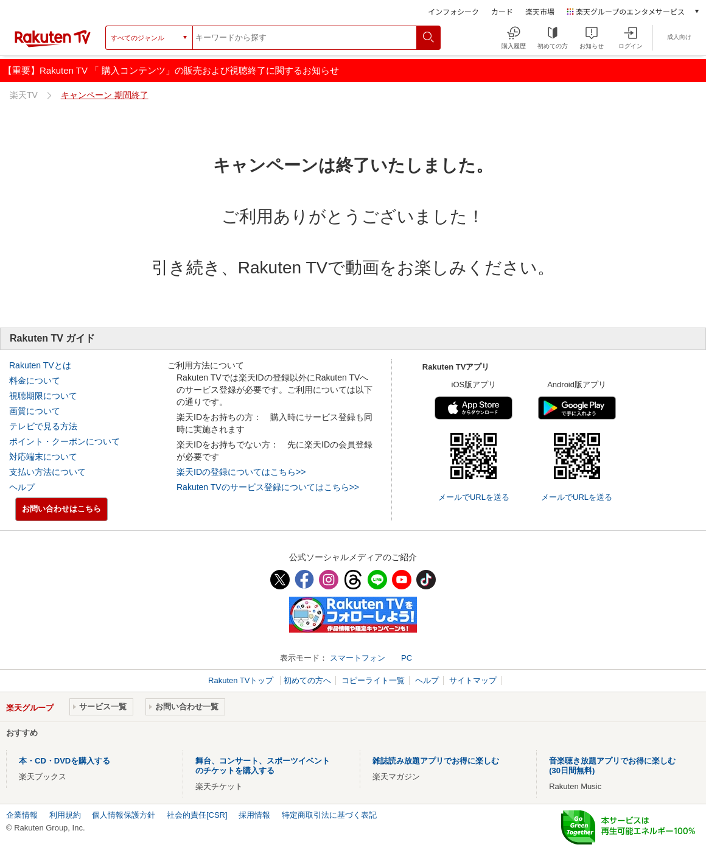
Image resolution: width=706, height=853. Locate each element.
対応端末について (43, 457)
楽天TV (24, 95)
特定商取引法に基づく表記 (329, 815)
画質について (34, 411)
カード (502, 11)
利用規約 (65, 815)
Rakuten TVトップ (242, 680)
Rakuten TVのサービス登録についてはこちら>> (268, 487)
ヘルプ (22, 487)
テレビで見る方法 (43, 426)
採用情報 (254, 815)
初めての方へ (307, 680)
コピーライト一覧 (373, 680)
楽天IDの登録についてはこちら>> (241, 472)
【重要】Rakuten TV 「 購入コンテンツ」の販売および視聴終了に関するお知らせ (171, 70)
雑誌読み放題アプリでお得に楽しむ (435, 760)
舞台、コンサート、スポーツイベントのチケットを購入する (262, 765)
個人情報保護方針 (123, 815)
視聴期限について (43, 396)
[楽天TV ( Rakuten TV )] (53, 41)
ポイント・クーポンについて (64, 441)
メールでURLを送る (473, 497)
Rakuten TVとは (40, 365)
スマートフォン (357, 657)
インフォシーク (453, 11)
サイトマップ (473, 680)
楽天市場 (539, 11)
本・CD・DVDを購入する (64, 760)
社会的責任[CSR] (197, 815)
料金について (34, 380)
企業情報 (22, 815)
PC (406, 657)
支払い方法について (47, 472)
